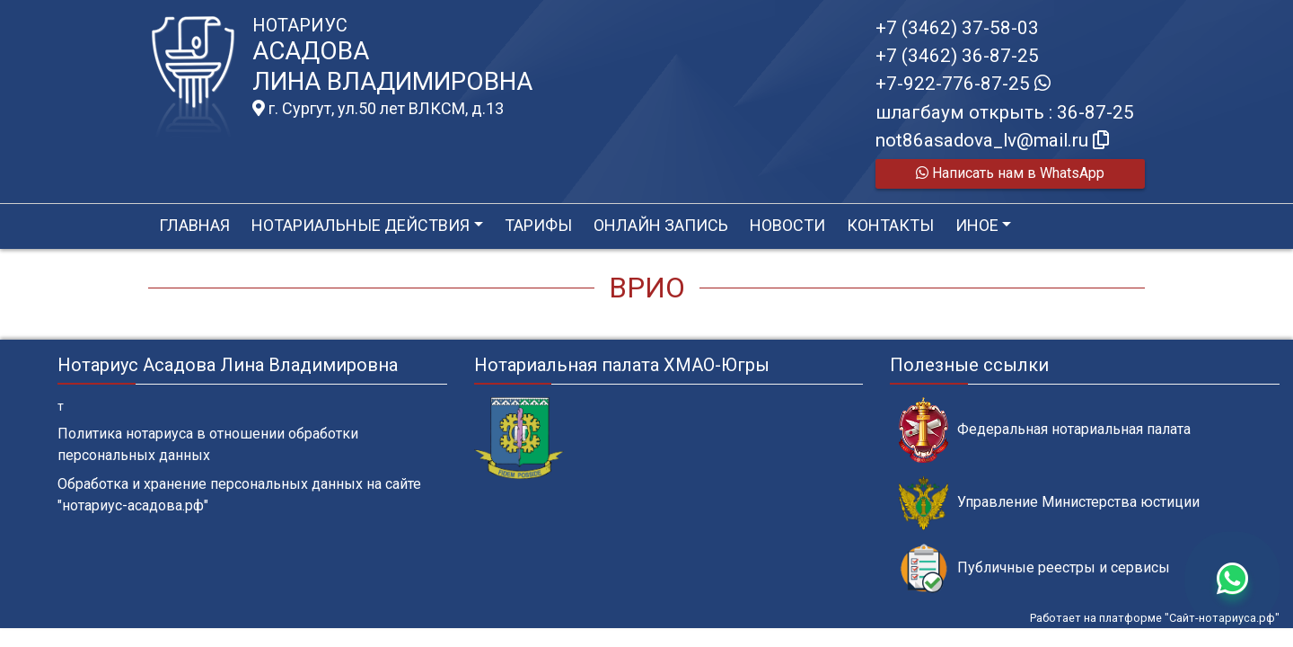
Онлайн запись (661, 225)
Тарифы (538, 225)
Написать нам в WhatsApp (1010, 173)
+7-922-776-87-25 (963, 83)
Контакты (890, 225)
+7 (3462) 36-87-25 (957, 55)
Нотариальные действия (360, 225)
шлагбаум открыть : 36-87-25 (1004, 112)
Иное (976, 225)
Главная (194, 225)
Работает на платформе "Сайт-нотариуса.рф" (1155, 618)
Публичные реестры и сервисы (1034, 568)
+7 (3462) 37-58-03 (957, 28)
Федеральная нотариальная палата (1045, 430)
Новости (787, 225)
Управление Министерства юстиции (1049, 502)
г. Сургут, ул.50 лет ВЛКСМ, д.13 (378, 109)
